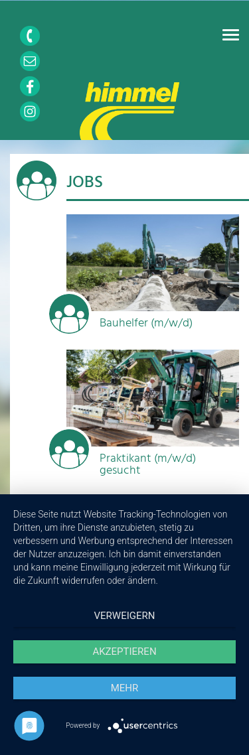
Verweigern (124, 616)
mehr (125, 688)
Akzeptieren (124, 651)
